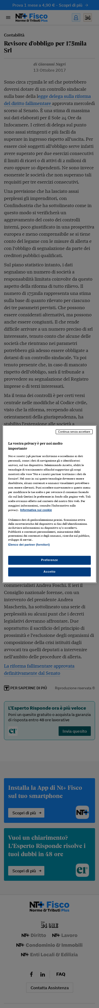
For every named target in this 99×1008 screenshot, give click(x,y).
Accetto (50, 571)
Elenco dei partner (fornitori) (29, 544)
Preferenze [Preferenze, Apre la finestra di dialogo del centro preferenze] (49, 560)
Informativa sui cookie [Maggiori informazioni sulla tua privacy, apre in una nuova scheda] (36, 510)
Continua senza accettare (74, 431)
